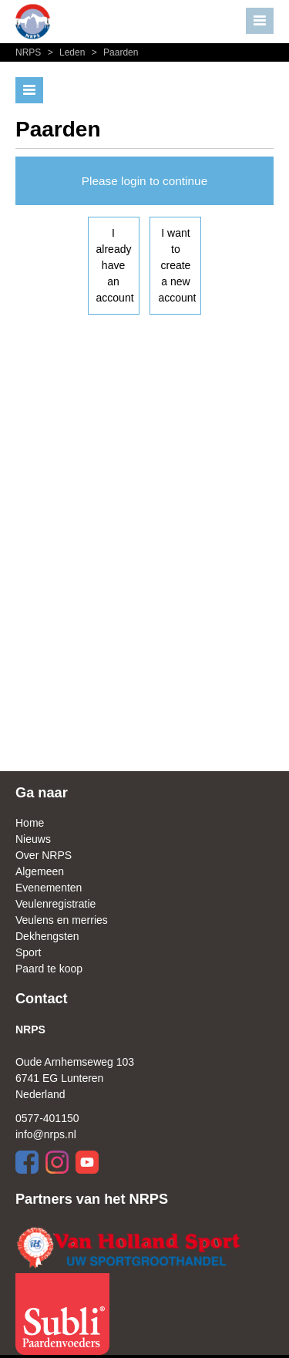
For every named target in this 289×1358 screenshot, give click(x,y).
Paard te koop (48, 968)
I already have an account (115, 265)
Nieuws (33, 839)
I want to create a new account (177, 265)
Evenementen (48, 887)
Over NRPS (43, 855)
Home (29, 823)
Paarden (113, 52)
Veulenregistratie (55, 904)
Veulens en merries (61, 920)
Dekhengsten (47, 936)
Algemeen (39, 871)
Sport (28, 952)
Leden (66, 52)
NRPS (29, 52)
